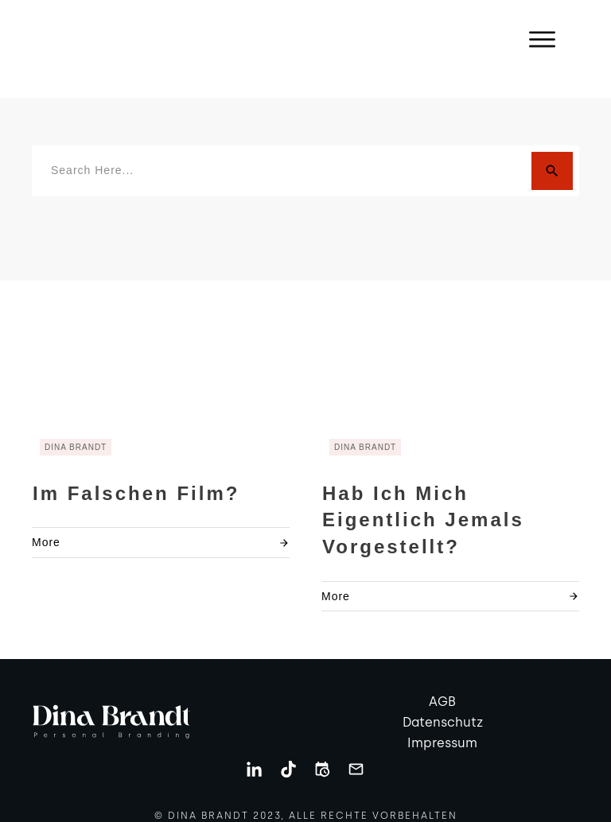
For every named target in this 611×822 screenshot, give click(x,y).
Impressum (442, 724)
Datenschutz (443, 704)
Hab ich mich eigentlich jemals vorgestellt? (423, 501)
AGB (442, 684)
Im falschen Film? (136, 475)
